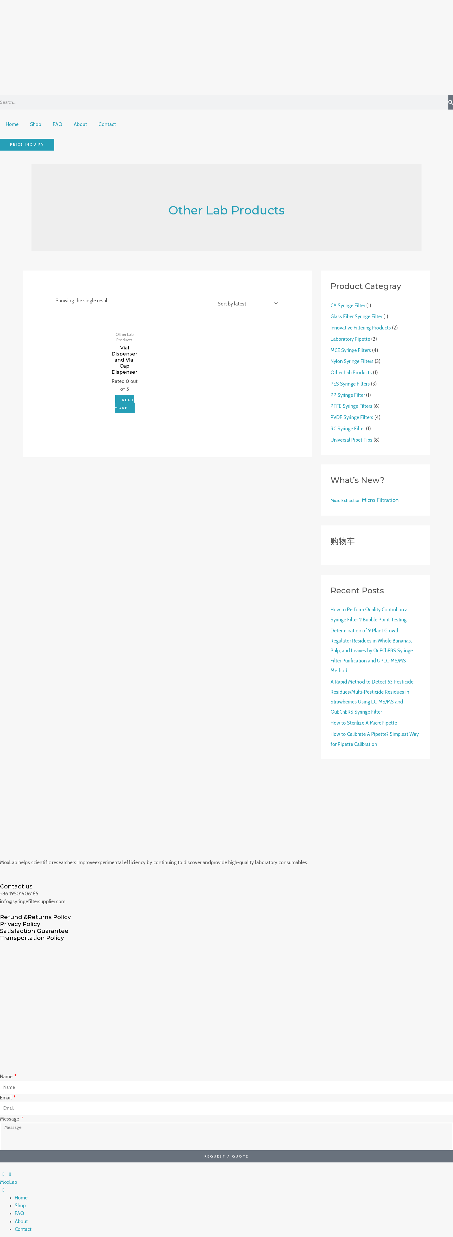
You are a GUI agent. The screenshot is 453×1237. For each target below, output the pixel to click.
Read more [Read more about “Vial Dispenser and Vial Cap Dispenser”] (124, 404)
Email (6, 1094)
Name (7, 1073)
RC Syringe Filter (348, 427)
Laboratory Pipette (351, 339)
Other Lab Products (351, 372)
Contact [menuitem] (23, 1225)
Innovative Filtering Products (361, 328)
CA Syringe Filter (348, 305)
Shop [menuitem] (20, 1202)
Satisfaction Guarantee (34, 927)
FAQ (57, 124)
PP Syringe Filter (348, 394)
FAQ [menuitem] (19, 1210)
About (80, 124)
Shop (35, 124)
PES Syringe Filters (350, 383)
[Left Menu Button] (7, 1170)
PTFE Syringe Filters (352, 405)
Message (10, 1115)
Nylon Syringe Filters (353, 361)
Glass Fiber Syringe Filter (357, 316)
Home (12, 124)
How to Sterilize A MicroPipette (364, 720)
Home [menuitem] (21, 1194)
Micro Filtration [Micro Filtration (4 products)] (380, 498)
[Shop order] (246, 303)
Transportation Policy (32, 934)
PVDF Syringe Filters (352, 416)
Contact (107, 124)
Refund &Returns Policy (35, 913)
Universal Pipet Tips (352, 438)
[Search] (450, 102)
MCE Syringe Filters (351, 350)
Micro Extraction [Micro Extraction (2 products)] (346, 498)
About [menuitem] (21, 1218)
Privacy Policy (20, 920)
